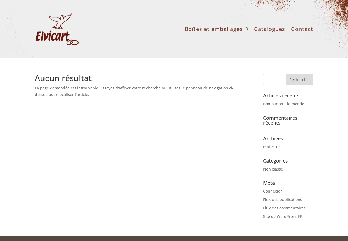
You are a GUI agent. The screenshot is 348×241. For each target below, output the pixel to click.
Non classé (273, 169)
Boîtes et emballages (214, 30)
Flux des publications (282, 199)
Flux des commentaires (284, 208)
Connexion (273, 191)
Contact (302, 30)
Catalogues (269, 30)
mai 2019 (271, 146)
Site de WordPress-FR (282, 216)
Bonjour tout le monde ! (284, 103)
